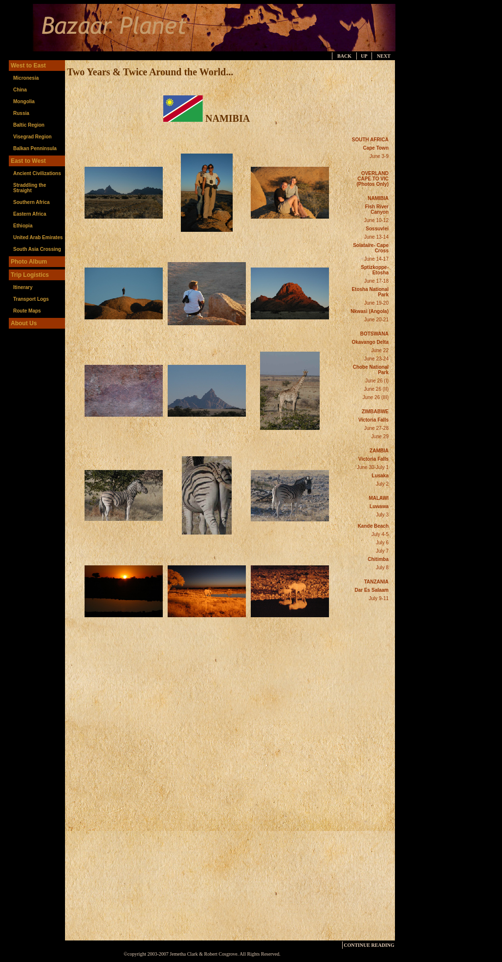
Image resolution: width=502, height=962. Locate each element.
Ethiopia (22, 225)
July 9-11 (379, 598)
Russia (21, 113)
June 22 (380, 350)
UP (364, 56)
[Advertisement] (443, 207)
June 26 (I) (377, 380)
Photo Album (29, 261)
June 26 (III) (376, 397)
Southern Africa (31, 202)
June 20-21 (376, 319)
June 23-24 (376, 358)
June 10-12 (376, 220)
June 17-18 (376, 281)
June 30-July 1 (373, 467)
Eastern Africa (29, 214)
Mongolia (24, 101)
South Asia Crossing (37, 249)
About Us (24, 323)
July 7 (382, 551)
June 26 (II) (376, 389)
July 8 (382, 567)
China (20, 89)
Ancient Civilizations (37, 173)
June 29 (380, 436)
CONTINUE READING (369, 945)
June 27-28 (376, 428)
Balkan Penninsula (35, 148)
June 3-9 (379, 156)
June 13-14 (376, 237)
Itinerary (22, 287)
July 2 (382, 484)
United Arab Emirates (38, 237)
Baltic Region (28, 125)
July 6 (382, 542)
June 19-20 (376, 303)
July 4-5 (380, 534)
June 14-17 (376, 259)
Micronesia (26, 78)
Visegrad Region (32, 136)
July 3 (382, 514)
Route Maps (27, 310)
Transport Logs (31, 299)
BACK (344, 56)
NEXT (384, 56)
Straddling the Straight (29, 187)
